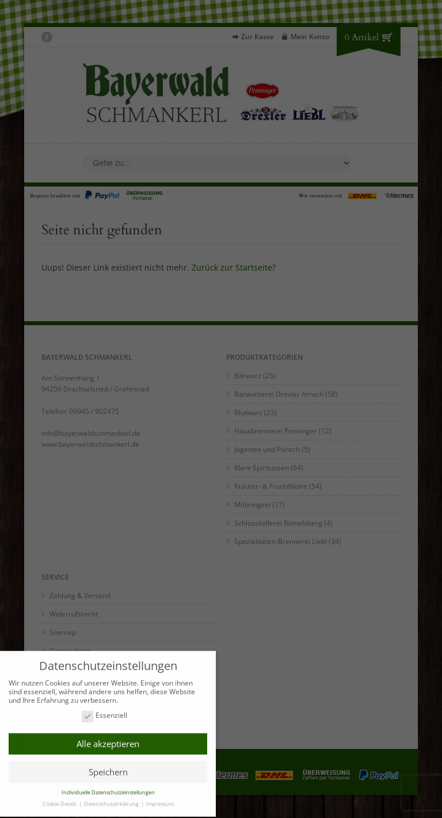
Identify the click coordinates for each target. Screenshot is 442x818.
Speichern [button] (108, 769)
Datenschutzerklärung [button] (112, 801)
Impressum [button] (160, 801)
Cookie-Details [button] (60, 801)
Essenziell (104, 713)
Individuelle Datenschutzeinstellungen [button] (108, 789)
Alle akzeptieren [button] (108, 741)
